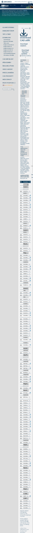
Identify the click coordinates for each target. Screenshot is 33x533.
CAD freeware (7, 39)
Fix (28, 137)
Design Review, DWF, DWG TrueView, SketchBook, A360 (24, 71)
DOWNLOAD (7, 37)
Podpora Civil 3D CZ (8, 50)
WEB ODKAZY (7, 79)
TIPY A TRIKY (7, 34)
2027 (23, 90)
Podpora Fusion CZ (8, 51)
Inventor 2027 (5, 13)
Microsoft (22, 178)
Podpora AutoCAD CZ (9, 44)
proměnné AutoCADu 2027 (18, 15)
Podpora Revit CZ (8, 46)
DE (31, 3)
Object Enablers (24, 64)
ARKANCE (18, 1)
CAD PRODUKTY (8, 76)
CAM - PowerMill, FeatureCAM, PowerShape (24, 80)
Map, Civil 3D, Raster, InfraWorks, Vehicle (25, 104)
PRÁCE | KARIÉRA (8, 72)
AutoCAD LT (23, 99)
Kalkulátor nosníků (24, 13)
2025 (23, 91)
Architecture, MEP (24, 109)
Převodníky (26, 14)
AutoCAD (27, 64)
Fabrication (23, 130)
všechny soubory (25, 56)
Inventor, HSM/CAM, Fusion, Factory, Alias (24, 67)
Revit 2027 (14, 13)
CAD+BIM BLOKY (8, 59)
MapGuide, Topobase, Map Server (24, 120)
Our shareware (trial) (24, 163)
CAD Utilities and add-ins (24, 84)
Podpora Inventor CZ (8, 48)
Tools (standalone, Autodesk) (25, 87)
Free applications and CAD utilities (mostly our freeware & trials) (23, 151)
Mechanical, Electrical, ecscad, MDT (24, 102)
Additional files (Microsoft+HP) (24, 176)
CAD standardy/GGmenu (9, 53)
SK (31, 1)
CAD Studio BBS (24, 521)
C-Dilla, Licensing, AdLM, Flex (24, 78)
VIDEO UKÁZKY (8, 69)
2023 (23, 92)
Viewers (22, 63)
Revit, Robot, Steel (24, 74)
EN (29, 3)
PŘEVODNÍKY (7, 62)
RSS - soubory (26, 28)
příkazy (9, 15)
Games (22, 164)
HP (26, 178)
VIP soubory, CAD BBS (9, 55)
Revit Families (23, 161)
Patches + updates (23, 96)
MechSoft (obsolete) (24, 124)
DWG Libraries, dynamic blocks (24, 171)
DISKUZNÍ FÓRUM (8, 31)
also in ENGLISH (7, 85)
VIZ (21, 110)
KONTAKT (24, 1)
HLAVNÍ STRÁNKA (8, 27)
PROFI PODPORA (8, 83)
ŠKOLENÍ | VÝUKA (8, 66)
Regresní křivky (16, 14)
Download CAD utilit (25, 36)
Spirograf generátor (7, 14)
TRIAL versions (23, 172)
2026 (26, 90)
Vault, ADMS (23, 162)
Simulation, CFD (24, 133)
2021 (23, 94)
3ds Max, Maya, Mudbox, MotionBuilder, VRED (25, 112)
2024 (26, 91)
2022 (25, 92)
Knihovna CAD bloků (8, 41)
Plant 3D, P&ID (24, 128)
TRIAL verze (6, 43)
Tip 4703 (22, 516)
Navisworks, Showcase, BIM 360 (25, 76)
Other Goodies (26, 85)
